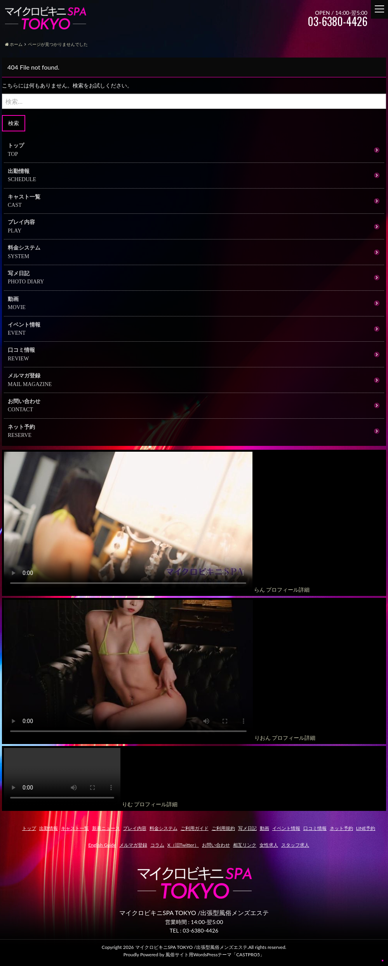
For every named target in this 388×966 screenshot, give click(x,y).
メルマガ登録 (24, 375)
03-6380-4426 (201, 930)
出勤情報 (19, 171)
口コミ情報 (21, 349)
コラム (157, 845)
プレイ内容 (21, 221)
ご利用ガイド (195, 828)
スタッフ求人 (295, 845)
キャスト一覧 (24, 196)
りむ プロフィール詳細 (150, 804)
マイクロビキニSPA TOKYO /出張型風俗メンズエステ (191, 947)
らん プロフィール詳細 (282, 589)
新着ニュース (106, 828)
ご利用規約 (223, 828)
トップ (16, 145)
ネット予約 (21, 426)
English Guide (102, 845)
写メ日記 (19, 273)
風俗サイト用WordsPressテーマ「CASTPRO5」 (214, 954)
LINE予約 (366, 828)
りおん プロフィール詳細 (285, 737)
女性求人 (268, 845)
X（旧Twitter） (183, 845)
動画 (13, 298)
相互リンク (244, 845)
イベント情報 (24, 324)
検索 (13, 123)
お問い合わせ (24, 401)
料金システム (24, 247)
